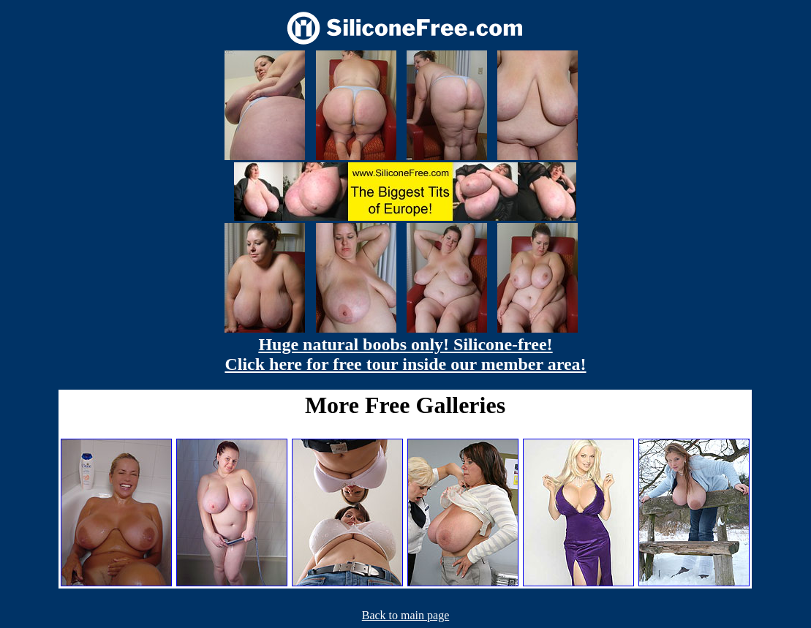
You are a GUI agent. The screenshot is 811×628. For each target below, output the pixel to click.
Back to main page (406, 615)
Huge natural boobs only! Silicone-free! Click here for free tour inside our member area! (405, 354)
